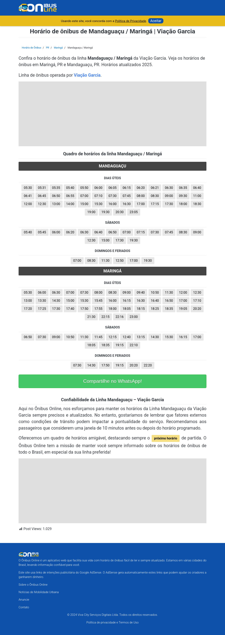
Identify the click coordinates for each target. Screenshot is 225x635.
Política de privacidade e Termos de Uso (112, 622)
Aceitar (155, 21)
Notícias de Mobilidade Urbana (39, 592)
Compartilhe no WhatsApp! (112, 381)
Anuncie (24, 599)
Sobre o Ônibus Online (33, 584)
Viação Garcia (87, 75)
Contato (24, 607)
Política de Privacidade (130, 21)
